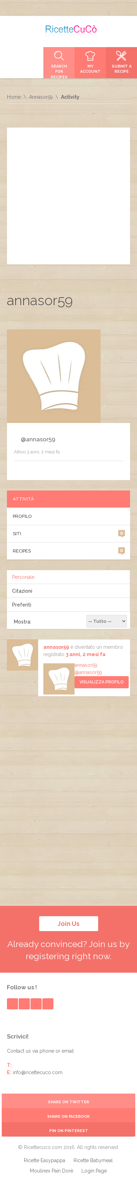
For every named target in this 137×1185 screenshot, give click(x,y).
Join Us (68, 923)
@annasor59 (88, 672)
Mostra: (22, 622)
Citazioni (22, 591)
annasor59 (56, 647)
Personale (23, 577)
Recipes (69, 550)
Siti (69, 533)
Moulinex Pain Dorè (51, 1171)
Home (14, 97)
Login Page (94, 1171)
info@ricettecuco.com (37, 1072)
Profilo (22, 516)
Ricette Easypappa (44, 1160)
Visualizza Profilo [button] (101, 682)
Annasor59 (41, 97)
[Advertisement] (68, 195)
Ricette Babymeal (93, 1160)
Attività (23, 499)
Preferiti (21, 605)
